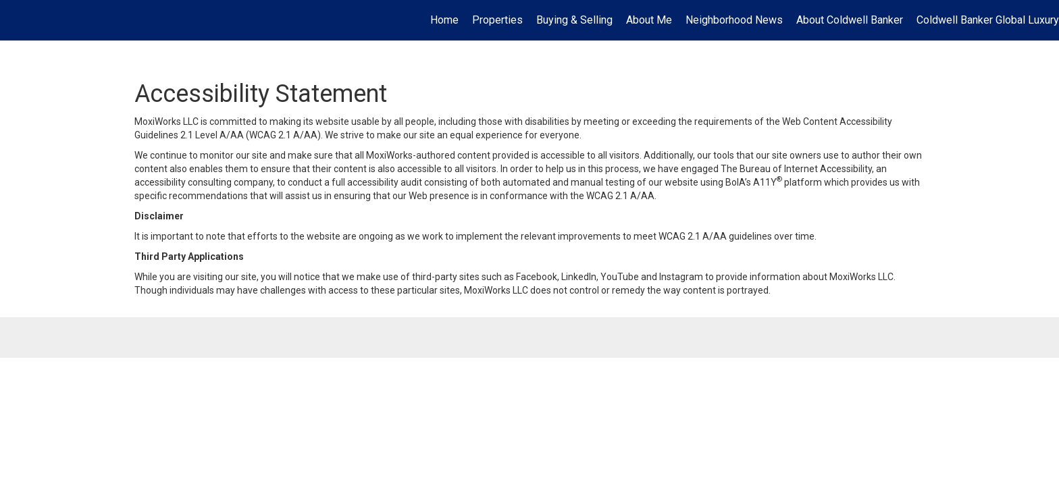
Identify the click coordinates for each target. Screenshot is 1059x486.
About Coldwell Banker (849, 20)
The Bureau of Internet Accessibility (796, 168)
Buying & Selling (574, 20)
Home (444, 20)
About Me (649, 20)
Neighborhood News (734, 20)
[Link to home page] (17, 20)
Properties (497, 20)
